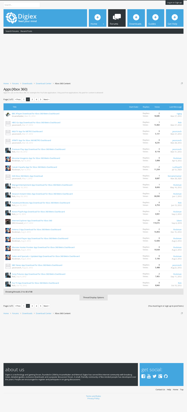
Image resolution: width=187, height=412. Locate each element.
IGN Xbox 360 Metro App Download (27, 186)
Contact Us (160, 399)
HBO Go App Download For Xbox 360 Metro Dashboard (36, 132)
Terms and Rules (93, 406)
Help (169, 399)
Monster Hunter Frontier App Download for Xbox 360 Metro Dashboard (43, 257)
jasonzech (16, 135)
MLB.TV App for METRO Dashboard (27, 141)
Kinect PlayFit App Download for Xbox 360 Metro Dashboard (38, 221)
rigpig (179, 123)
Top (181, 399)
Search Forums (12, 31)
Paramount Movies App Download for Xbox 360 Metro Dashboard (41, 212)
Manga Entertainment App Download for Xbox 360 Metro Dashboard (42, 195)
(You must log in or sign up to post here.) (165, 316)
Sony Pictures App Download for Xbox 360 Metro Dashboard (38, 284)
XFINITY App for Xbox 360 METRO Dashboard (31, 150)
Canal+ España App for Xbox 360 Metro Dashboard (34, 177)
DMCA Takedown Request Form (83, 92)
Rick (180, 132)
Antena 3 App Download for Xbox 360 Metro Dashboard (36, 239)
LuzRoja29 (177, 177)
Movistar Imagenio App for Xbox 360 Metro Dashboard (36, 168)
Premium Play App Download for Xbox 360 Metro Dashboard (38, 159)
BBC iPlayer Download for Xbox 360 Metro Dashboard (35, 123)
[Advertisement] (93, 57)
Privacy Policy (93, 408)
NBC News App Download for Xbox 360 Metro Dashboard (37, 275)
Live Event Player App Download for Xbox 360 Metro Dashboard (40, 248)
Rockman (16, 170)
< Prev (18, 109)
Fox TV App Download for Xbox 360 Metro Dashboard (35, 293)
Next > (46, 109)
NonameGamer (175, 186)
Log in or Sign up (174, 2)
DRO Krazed (17, 233)
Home (175, 399)
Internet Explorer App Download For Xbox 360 (32, 230)
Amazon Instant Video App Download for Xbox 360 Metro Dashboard (42, 204)
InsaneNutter (18, 126)
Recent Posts (26, 31)
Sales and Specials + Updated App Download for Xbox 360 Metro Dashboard (46, 266)
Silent (179, 230)
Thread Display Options (93, 307)
